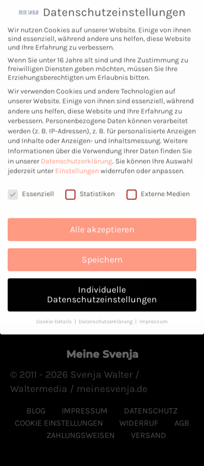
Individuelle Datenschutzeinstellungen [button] (102, 289)
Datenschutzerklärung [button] (106, 316)
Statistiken (90, 189)
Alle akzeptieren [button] (102, 224)
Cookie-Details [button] (54, 316)
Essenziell (31, 189)
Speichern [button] (102, 254)
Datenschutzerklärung (76, 156)
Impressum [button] (153, 316)
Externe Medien (158, 189)
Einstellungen (77, 166)
